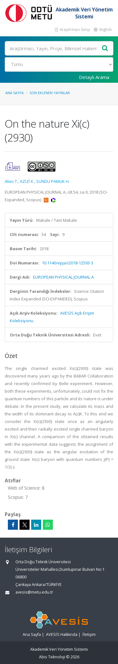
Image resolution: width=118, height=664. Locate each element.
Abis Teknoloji (52, 657)
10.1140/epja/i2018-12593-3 (67, 263)
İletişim (89, 634)
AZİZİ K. (27, 181)
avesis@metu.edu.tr (34, 592)
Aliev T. (11, 181)
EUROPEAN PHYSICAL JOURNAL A (63, 277)
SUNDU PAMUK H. (53, 181)
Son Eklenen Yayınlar (50, 92)
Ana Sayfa (14, 92)
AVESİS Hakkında (61, 634)
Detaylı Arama (94, 77)
